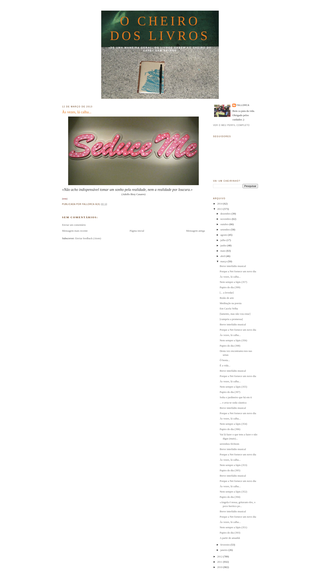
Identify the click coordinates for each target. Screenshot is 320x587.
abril (223, 256)
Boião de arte (227, 297)
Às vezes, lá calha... (76, 112)
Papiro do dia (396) (230, 429)
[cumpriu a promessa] (231, 319)
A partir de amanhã (230, 537)
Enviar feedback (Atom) (88, 238)
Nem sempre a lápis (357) (233, 281)
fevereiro (225, 544)
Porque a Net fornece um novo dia (238, 271)
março (224, 261)
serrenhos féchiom (229, 443)
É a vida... (225, 365)
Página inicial (137, 230)
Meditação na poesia (230, 303)
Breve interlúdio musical (233, 266)
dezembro (226, 213)
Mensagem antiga (195, 230)
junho (223, 245)
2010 (220, 567)
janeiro (224, 549)
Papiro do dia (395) (230, 470)
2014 (220, 203)
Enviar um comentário (74, 224)
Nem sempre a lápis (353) (233, 465)
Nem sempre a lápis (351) (233, 527)
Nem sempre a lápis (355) (233, 386)
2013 (220, 208)
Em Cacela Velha (229, 308)
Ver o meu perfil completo (231, 125)
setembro (225, 229)
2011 (220, 561)
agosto (224, 234)
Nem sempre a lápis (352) (233, 491)
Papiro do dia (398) (230, 345)
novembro (226, 218)
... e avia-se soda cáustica (233, 402)
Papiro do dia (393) (230, 532)
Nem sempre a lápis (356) (233, 340)
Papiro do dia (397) (230, 392)
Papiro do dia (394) (230, 496)
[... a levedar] (227, 292)
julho (223, 240)
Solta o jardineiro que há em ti (236, 397)
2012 (220, 556)
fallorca (243, 105)
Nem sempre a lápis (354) (233, 423)
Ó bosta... (225, 360)
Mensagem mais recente (75, 230)
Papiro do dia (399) (230, 287)
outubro (224, 224)
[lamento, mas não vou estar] (235, 313)
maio (223, 250)
